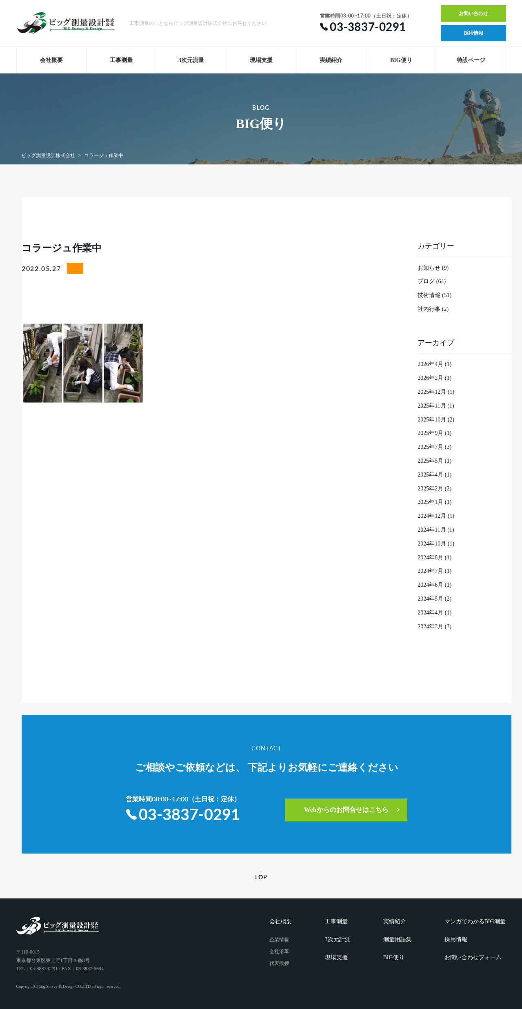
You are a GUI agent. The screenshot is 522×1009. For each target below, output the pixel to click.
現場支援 (261, 60)
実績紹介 (331, 60)
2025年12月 (432, 392)
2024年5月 (430, 599)
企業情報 (279, 939)
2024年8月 (430, 557)
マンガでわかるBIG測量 (475, 921)
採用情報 (473, 33)
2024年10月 (432, 544)
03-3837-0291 (183, 814)
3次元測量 (191, 60)
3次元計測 (338, 939)
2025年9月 (430, 433)
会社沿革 (279, 951)
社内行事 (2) (433, 309)
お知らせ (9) (433, 268)
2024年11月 (432, 530)
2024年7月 (430, 571)
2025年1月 (430, 502)
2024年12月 (432, 516)
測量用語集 (397, 939)
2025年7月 (430, 447)
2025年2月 (430, 489)
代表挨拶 (279, 963)
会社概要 (51, 60)
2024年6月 (430, 585)
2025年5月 (430, 461)
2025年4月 (430, 475)
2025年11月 (432, 406)
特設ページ (471, 60)
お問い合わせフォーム (473, 957)
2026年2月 (430, 378)
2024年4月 (430, 613)
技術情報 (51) (434, 295)
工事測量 (121, 60)
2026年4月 (430, 364)
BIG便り (401, 60)
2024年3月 (430, 626)
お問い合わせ (473, 13)
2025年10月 (432, 420)
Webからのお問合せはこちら (346, 809)
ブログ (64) (432, 281)
